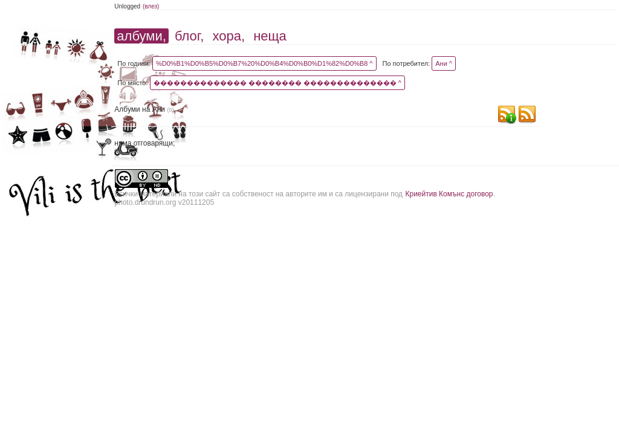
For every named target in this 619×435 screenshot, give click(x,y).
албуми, (141, 36)
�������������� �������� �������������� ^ (277, 82)
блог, (189, 36)
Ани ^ (443, 63)
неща (270, 36)
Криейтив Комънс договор (449, 194)
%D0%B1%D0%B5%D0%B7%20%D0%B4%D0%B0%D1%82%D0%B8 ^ (264, 63)
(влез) (151, 6)
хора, (228, 36)
